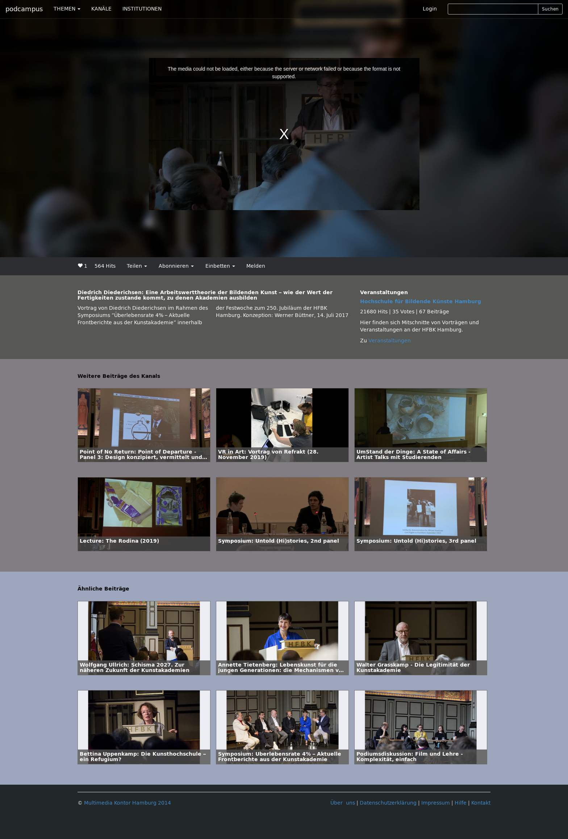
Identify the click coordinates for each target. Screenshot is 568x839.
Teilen (137, 266)
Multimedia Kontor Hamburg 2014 (127, 803)
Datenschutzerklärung (388, 803)
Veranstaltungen (389, 341)
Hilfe (461, 803)
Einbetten (220, 266)
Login (430, 9)
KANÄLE (101, 9)
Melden (255, 266)
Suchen (550, 9)
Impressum (435, 803)
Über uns (342, 803)
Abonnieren (176, 266)
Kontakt (480, 803)
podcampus (24, 9)
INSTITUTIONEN (142, 9)
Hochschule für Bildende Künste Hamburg (420, 302)
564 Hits (105, 266)
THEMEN (67, 9)
